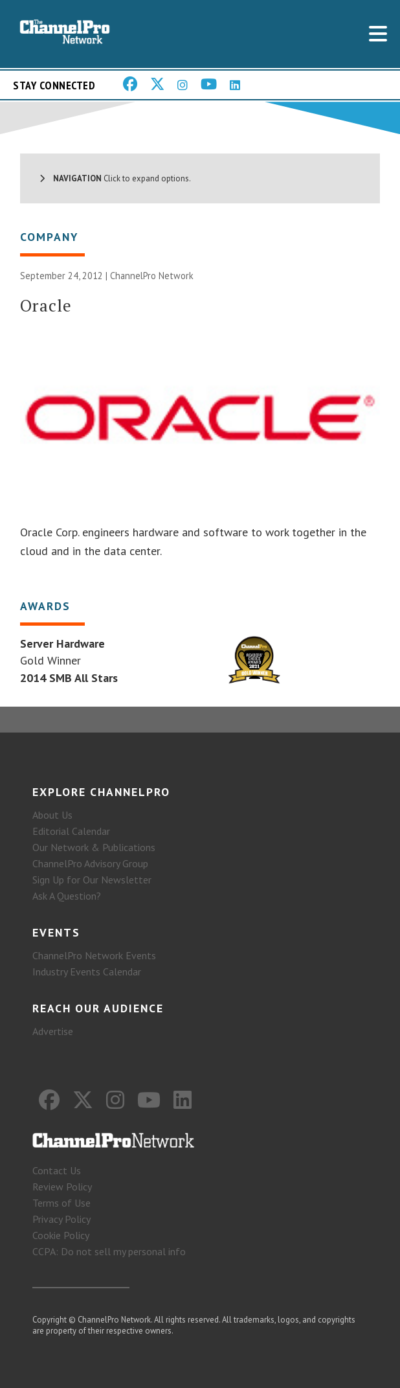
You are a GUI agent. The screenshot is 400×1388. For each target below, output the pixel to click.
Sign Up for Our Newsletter (91, 879)
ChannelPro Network (152, 275)
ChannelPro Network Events (94, 955)
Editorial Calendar (71, 831)
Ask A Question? (66, 895)
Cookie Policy (60, 1235)
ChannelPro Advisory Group (90, 863)
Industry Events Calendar (86, 971)
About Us (52, 814)
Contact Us (56, 1170)
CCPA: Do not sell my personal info (109, 1251)
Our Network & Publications (93, 847)
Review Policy (62, 1186)
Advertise (52, 1031)
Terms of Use (61, 1202)
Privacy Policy (61, 1218)
